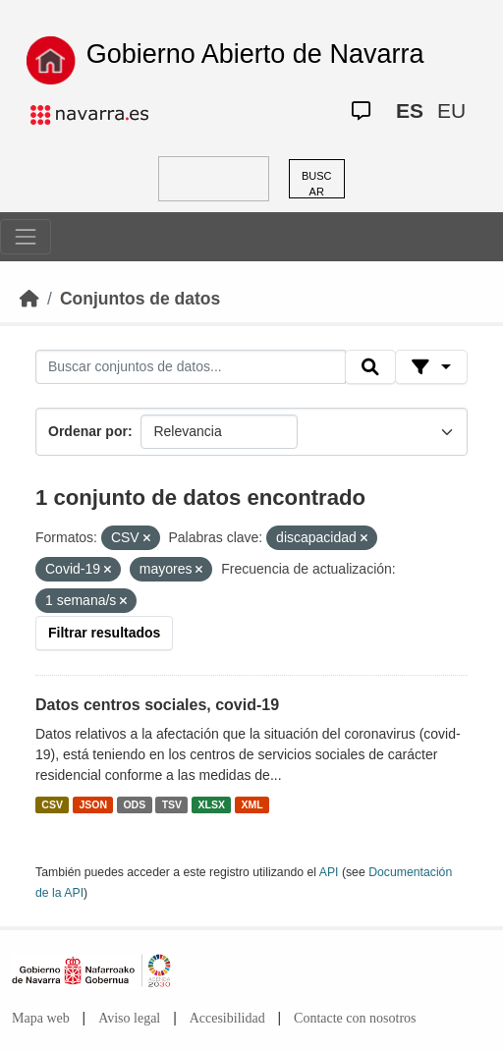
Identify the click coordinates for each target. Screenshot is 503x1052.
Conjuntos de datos (140, 298)
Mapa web (41, 1018)
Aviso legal (129, 1018)
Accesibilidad (227, 1018)
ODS (134, 804)
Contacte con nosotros (355, 1018)
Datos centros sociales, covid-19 (157, 704)
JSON (93, 804)
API (329, 872)
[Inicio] (29, 298)
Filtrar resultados (104, 632)
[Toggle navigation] (25, 236)
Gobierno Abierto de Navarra (255, 54)
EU (451, 110)
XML (252, 804)
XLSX (211, 804)
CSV (52, 804)
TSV (172, 804)
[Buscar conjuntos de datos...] (190, 367)
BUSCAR (317, 184)
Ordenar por (88, 431)
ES (409, 110)
